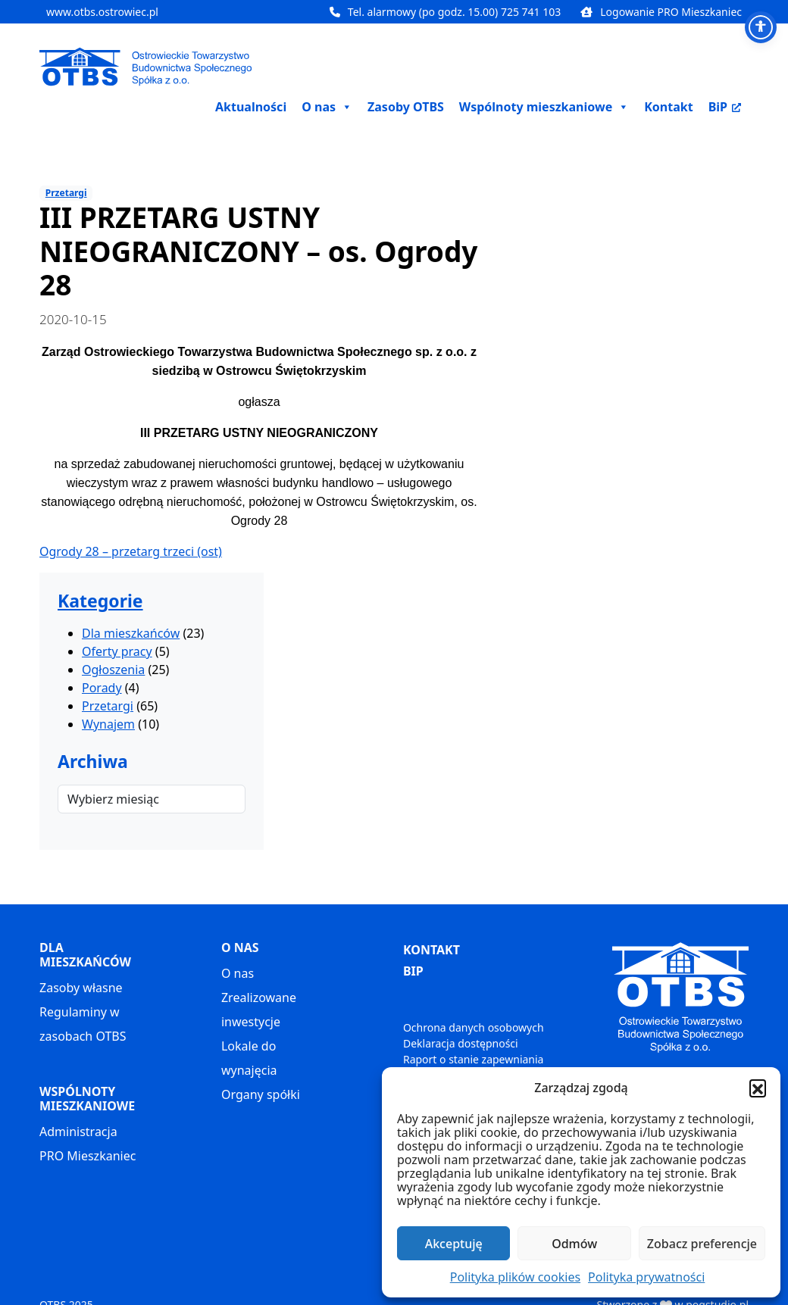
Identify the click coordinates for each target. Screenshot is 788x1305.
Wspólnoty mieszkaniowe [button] (544, 107)
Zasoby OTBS (405, 106)
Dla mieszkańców (131, 633)
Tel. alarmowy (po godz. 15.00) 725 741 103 (445, 12)
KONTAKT (431, 949)
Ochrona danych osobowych (473, 1027)
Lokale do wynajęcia (249, 1058)
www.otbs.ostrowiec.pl (102, 12)
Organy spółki (260, 1094)
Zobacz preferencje (702, 1243)
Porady (102, 687)
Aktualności (250, 106)
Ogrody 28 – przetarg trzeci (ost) (130, 551)
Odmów (574, 1243)
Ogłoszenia (113, 669)
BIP (413, 971)
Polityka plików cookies (515, 1277)
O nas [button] (327, 107)
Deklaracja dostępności (460, 1043)
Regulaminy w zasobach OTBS (82, 1024)
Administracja (78, 1131)
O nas (237, 973)
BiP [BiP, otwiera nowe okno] (724, 106)
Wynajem (108, 724)
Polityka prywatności (646, 1277)
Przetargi (66, 192)
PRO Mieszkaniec (87, 1155)
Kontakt (668, 106)
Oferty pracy (117, 651)
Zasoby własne (81, 987)
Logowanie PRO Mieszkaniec (661, 12)
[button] (757, 1087)
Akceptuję (454, 1243)
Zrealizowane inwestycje (258, 1009)
